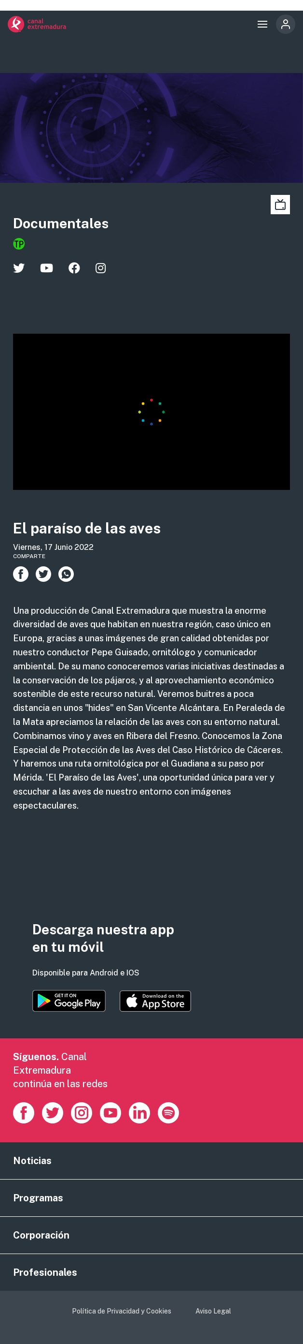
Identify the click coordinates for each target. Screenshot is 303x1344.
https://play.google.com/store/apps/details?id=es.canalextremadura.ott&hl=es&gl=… (69, 1001)
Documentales (61, 223)
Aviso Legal (213, 1311)
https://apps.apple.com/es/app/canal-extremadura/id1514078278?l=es (155, 1001)
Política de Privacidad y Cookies (121, 1311)
